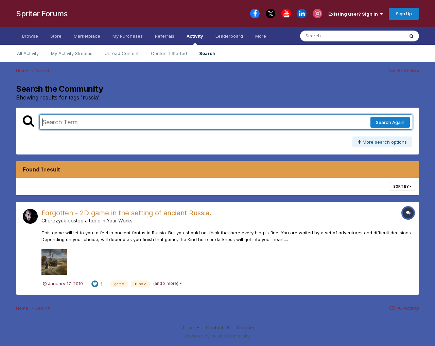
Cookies (246, 327)
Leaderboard (229, 36)
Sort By (402, 186)
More (260, 36)
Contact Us (218, 327)
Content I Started (169, 53)
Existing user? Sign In (355, 14)
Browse (30, 36)
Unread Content (122, 53)
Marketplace (87, 36)
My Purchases (127, 36)
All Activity (28, 53)
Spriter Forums (41, 13)
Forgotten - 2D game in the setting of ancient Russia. (126, 213)
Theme (189, 327)
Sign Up (404, 13)
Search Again (390, 122)
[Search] (333, 36)
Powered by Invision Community (217, 336)
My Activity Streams (71, 53)
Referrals (164, 36)
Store (56, 36)
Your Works (120, 220)
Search (207, 53)
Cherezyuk (53, 220)
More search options (382, 142)
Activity (195, 39)
